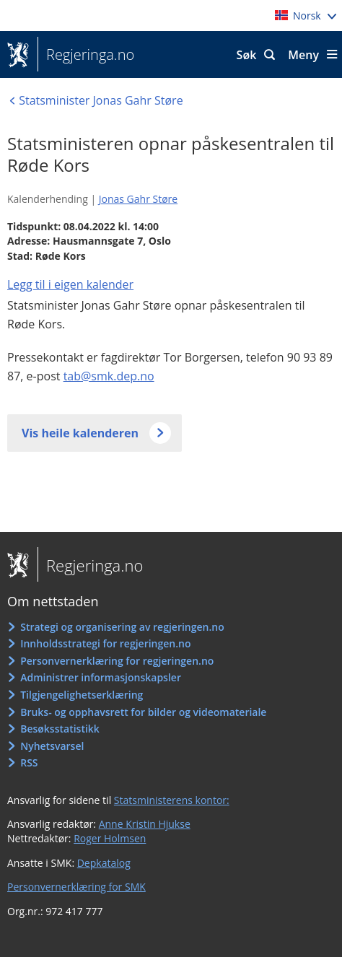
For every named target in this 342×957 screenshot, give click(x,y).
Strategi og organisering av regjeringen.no (122, 627)
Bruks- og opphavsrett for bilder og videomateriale (143, 712)
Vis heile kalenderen (80, 433)
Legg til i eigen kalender (70, 284)
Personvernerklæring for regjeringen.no (117, 661)
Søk (247, 55)
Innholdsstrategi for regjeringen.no (105, 643)
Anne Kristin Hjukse (144, 824)
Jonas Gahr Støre (138, 199)
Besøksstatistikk (60, 728)
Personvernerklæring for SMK (76, 886)
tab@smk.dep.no (108, 376)
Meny (303, 55)
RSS (29, 762)
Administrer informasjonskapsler (100, 677)
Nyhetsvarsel (52, 746)
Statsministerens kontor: (171, 800)
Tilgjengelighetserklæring (81, 695)
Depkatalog (104, 863)
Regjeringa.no (86, 55)
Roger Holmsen (110, 838)
